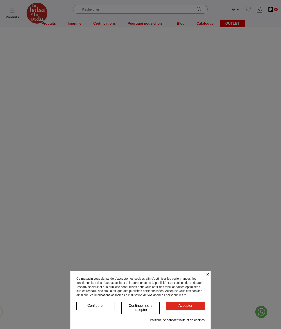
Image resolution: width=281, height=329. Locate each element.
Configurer (95, 305)
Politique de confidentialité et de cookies (177, 320)
